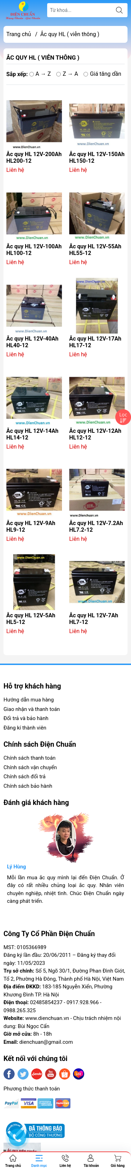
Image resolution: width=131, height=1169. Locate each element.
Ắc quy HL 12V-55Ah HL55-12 (95, 249)
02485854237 (46, 1002)
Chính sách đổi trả (24, 776)
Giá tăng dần (102, 73)
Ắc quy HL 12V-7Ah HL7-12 (93, 618)
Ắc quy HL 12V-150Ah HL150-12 (96, 157)
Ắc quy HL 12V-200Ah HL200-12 (33, 157)
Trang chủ (18, 34)
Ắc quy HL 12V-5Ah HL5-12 (30, 618)
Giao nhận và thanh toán (31, 709)
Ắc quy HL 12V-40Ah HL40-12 (32, 342)
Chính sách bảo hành (27, 786)
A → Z (40, 73)
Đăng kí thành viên (24, 728)
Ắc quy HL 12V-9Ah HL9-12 (30, 526)
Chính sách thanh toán (29, 758)
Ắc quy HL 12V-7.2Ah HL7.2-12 (96, 526)
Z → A (67, 73)
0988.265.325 (19, 1010)
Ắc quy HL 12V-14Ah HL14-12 (32, 434)
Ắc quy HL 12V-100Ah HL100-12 (33, 249)
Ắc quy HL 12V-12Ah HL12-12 (95, 434)
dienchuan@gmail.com (46, 1042)
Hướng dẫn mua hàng (28, 700)
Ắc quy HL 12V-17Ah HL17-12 (95, 342)
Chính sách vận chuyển (30, 767)
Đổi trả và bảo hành (25, 718)
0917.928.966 (82, 1002)
